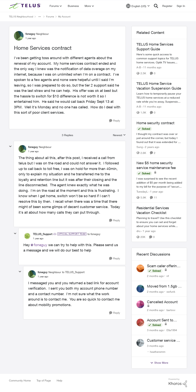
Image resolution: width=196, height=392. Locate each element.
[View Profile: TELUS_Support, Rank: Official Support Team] (27, 236)
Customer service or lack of (163, 340)
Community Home (20, 380)
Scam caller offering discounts (163, 266)
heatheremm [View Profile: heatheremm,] (157, 351)
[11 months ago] (151, 67)
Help (59, 380)
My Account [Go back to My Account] (64, 16)
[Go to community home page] (25, 6)
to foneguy (93, 234)
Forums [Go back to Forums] (50, 16)
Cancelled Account (162, 302)
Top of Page (44, 380)
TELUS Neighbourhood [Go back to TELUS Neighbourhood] (21, 16)
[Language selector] (137, 6)
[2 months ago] (155, 276)
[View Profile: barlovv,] (140, 304)
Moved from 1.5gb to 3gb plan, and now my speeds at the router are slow (164, 286)
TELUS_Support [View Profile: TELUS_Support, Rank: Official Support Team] (42, 234)
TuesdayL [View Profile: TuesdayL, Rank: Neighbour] (142, 191)
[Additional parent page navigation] (39, 16)
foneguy (40, 245)
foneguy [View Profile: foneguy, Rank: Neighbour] (30, 33)
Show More (159, 362)
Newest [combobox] (119, 135)
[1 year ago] (156, 192)
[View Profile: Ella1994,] (140, 322)
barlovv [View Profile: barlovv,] (171, 309)
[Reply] (114, 120)
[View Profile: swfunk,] (140, 288)
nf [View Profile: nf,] (168, 276)
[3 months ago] (155, 330)
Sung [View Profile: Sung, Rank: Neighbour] (139, 146)
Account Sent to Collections (160, 320)
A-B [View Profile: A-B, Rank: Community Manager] (138, 67)
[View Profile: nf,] (140, 268)
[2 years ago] (151, 147)
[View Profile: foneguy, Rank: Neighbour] (19, 36)
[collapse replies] (10, 146)
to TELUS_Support (73, 272)
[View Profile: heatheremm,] (140, 343)
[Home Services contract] (33, 151)
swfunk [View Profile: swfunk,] (171, 291)
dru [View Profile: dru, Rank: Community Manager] (138, 231)
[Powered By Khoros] (178, 382)
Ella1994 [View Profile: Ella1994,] (172, 330)
